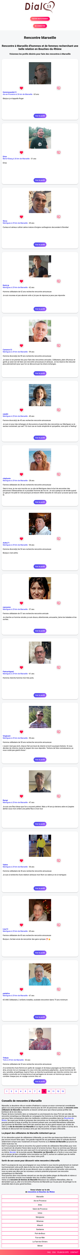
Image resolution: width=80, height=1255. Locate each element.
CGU (54, 1252)
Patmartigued (8, 672)
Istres (40, 1213)
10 (49, 1091)
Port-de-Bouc (40, 1233)
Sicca (5, 221)
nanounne (7, 607)
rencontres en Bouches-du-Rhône (41, 1192)
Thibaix (6, 1058)
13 (63, 1091)
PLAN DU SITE (63, 1252)
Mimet (40, 1246)
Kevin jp (6, 285)
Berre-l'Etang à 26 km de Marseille (16, 159)
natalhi (5, 414)
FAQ (49, 1252)
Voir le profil (40, 116)
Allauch (40, 1225)
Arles (40, 1205)
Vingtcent (6, 736)
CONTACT (74, 1252)
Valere (5, 865)
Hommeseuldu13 (9, 92)
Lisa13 (5, 929)
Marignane (40, 1217)
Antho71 (6, 543)
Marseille (40, 1197)
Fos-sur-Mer (40, 1238)
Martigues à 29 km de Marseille (15, 223)
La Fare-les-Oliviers (40, 1242)
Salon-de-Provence (40, 1209)
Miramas (40, 1221)
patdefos (6, 993)
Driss (5, 157)
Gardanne (40, 1229)
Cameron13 (7, 350)
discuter (13, 1152)
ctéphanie (7, 478)
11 (53, 1091)
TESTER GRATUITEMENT (40, 19)
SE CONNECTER (40, 26)
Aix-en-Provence (40, 1201)
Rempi (5, 800)
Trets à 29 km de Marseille (13, 1060)
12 (58, 1091)
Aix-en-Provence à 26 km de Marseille (17, 94)
